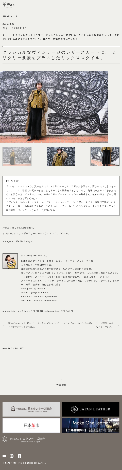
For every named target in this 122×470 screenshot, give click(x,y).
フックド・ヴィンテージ (61, 202)
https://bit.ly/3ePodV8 (45, 300)
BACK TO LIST (16, 348)
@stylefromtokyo (40, 292)
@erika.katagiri (24, 241)
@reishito (39, 288)
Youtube (4, 456)
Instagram (11, 456)
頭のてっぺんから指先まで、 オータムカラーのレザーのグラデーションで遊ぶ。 (33, 325)
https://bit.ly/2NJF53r (45, 296)
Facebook (19, 456)
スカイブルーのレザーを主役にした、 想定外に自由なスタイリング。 (88, 325)
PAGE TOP (61, 384)
